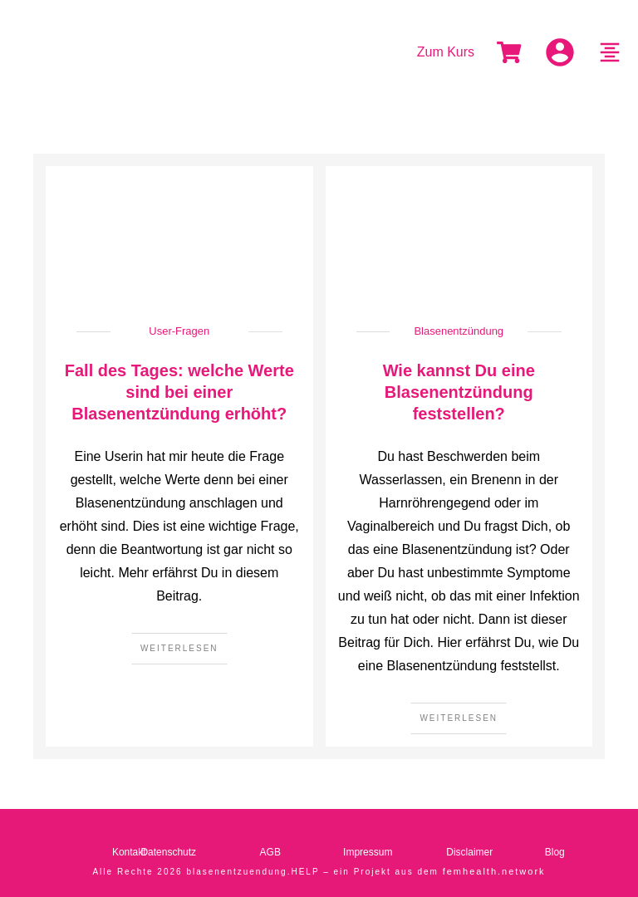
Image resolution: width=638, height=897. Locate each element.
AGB (270, 852)
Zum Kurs (445, 52)
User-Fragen (179, 331)
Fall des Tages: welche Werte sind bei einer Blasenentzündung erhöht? (179, 392)
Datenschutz (168, 852)
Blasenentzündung (458, 331)
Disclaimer (469, 852)
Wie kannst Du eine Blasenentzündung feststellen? (459, 392)
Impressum (367, 852)
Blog (555, 852)
